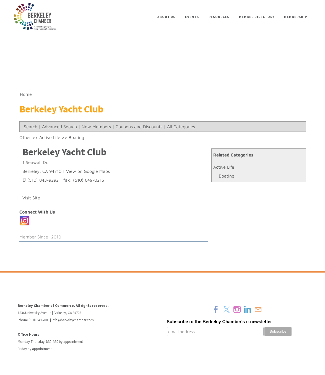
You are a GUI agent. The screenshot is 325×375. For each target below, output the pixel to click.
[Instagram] (237, 309)
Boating (226, 175)
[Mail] (258, 309)
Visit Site (31, 197)
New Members (96, 126)
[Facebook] (216, 309)
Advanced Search (59, 126)
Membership (295, 17)
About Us (166, 17)
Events (192, 17)
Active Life (223, 167)
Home (26, 94)
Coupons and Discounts (139, 126)
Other (25, 137)
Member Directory (256, 17)
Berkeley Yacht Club (64, 152)
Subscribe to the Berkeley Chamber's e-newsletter (219, 321)
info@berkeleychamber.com (73, 320)
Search (30, 126)
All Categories (181, 126)
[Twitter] (226, 309)
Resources (219, 17)
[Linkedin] (247, 309)
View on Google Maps (88, 171)
